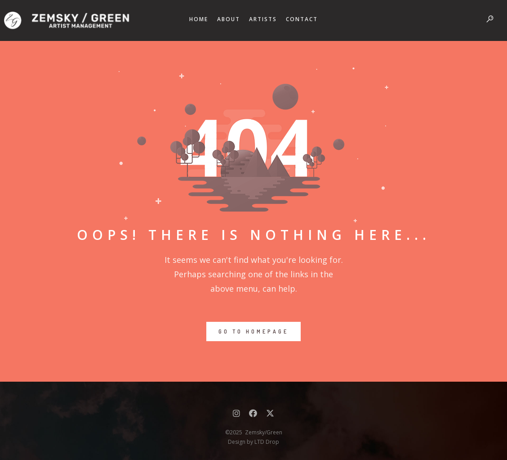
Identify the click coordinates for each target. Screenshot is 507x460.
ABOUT (228, 19)
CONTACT (302, 19)
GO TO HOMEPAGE (253, 331)
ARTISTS (263, 19)
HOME (198, 19)
